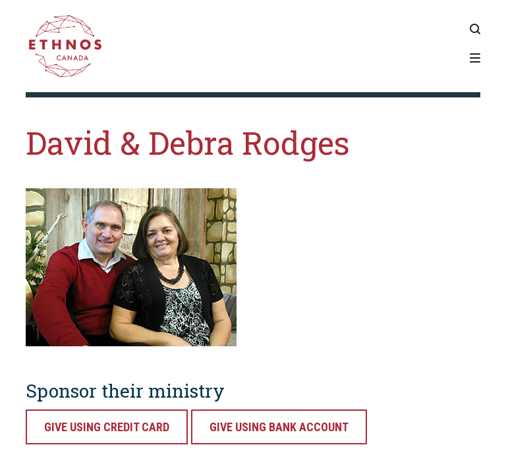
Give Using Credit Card (106, 427)
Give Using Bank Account (279, 427)
